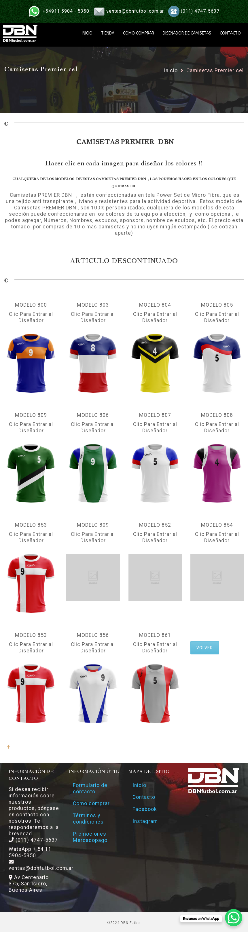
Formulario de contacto (90, 788)
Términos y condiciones (88, 819)
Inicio (171, 70)
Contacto (144, 797)
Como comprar (91, 804)
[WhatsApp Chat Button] (233, 917)
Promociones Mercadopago (90, 837)
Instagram (145, 821)
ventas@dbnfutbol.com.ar (135, 11)
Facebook (145, 809)
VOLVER (204, 647)
